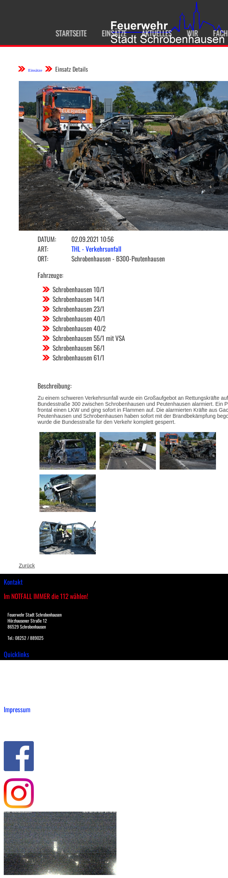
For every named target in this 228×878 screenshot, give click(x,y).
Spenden (14, 697)
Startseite (63, 33)
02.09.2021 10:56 (92, 239)
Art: (43, 249)
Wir (184, 33)
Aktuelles (149, 33)
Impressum (17, 721)
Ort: (43, 258)
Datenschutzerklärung (30, 729)
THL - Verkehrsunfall (96, 249)
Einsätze (106, 33)
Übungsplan (18, 681)
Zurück (27, 566)
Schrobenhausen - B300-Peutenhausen (118, 258)
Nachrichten (18, 689)
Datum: (47, 239)
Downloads (16, 673)
